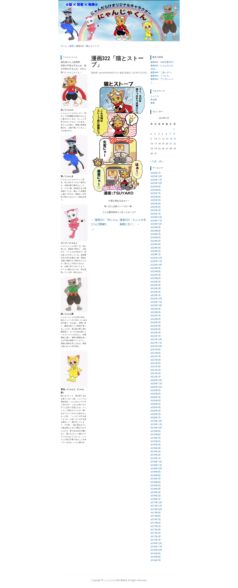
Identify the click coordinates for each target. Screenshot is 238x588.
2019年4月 (155, 448)
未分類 (153, 99)
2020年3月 (155, 410)
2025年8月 (155, 189)
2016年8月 (155, 556)
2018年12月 (156, 461)
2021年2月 (155, 373)
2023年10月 (156, 264)
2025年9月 (155, 186)
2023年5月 (155, 281)
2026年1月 (155, 172)
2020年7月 (155, 397)
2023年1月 (155, 295)
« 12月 (153, 161)
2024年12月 (156, 217)
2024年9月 (155, 227)
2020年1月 (155, 417)
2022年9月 (155, 308)
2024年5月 (155, 240)
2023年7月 (155, 274)
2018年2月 (155, 495)
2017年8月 (155, 515)
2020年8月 (155, 393)
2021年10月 (156, 346)
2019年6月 (155, 441)
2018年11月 (156, 465)
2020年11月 (156, 383)
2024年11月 (156, 220)
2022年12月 (156, 298)
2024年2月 (155, 251)
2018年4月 (155, 488)
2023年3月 (155, 288)
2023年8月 (155, 271)
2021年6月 (155, 359)
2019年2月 (155, 454)
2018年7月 (155, 478)
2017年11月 (156, 505)
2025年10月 (156, 183)
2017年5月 (155, 526)
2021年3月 (155, 369)
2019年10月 (156, 427)
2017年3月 (155, 532)
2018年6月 (155, 482)
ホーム (64, 45)
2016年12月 (156, 543)
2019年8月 (155, 434)
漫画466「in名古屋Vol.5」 (162, 62)
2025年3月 (155, 206)
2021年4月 (155, 366)
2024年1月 (155, 254)
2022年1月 (155, 336)
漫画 (71, 45)
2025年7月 (155, 193)
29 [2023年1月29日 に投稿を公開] (174, 148)
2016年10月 (156, 549)
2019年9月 (155, 431)
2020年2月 (155, 414)
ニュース (154, 96)
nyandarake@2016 (108, 72)
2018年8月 (155, 475)
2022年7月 (155, 315)
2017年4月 (155, 529)
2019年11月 (156, 424)
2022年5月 (155, 322)
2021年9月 (155, 349)
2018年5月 (155, 485)
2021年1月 (155, 376)
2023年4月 (155, 285)
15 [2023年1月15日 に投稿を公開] (174, 138)
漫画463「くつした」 (160, 75)
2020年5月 (155, 403)
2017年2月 (155, 536)
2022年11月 (156, 302)
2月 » (160, 161)
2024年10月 (156, 223)
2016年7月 (155, 560)
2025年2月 (155, 210)
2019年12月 (156, 420)
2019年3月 (155, 451)
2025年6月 (155, 196)
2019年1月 (155, 458)
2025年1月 (155, 213)
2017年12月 (156, 502)
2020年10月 (156, 386)
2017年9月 (155, 512)
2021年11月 (156, 342)
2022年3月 (155, 329)
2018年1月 (155, 499)
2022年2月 (155, 332)
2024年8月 (155, 230)
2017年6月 (155, 522)
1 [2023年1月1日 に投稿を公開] (174, 128)
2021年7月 (155, 356)
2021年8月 (155, 352)
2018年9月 (155, 471)
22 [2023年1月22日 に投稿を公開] (174, 143)
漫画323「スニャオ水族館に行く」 (133, 222)
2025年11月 (156, 179)
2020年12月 (156, 380)
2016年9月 (155, 553)
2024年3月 (155, 247)
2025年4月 (155, 203)
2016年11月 (156, 546)
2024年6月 (155, 237)
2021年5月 (155, 363)
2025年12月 (156, 176)
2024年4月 (155, 244)
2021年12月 (156, 339)
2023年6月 (155, 278)
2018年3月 (155, 492)
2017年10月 (156, 509)
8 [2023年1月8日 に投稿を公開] (174, 133)
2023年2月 (155, 291)
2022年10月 (156, 305)
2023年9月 (155, 268)
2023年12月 (156, 257)
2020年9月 (155, 390)
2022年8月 (155, 312)
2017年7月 (155, 519)
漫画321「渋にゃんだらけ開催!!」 (104, 222)
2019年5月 (155, 444)
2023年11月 (156, 261)
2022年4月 (155, 325)
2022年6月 (155, 319)
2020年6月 (155, 400)
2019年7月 (155, 437)
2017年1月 (155, 539)
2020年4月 (155, 407)
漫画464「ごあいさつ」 (161, 72)
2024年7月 (155, 234)
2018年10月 (156, 468)
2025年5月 (155, 200)
